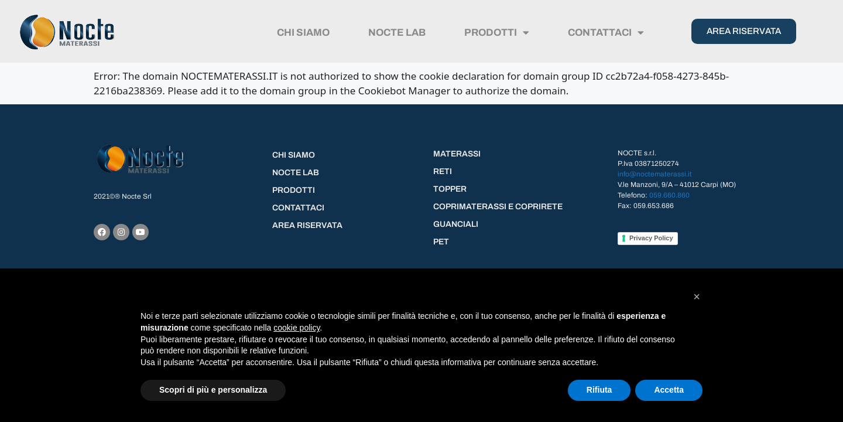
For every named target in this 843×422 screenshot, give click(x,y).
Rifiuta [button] (599, 389)
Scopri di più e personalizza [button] (213, 389)
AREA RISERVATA (307, 225)
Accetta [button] (669, 389)
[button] (696, 296)
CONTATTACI (606, 32)
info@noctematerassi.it (655, 174)
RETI (442, 171)
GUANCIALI (455, 224)
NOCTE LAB (397, 32)
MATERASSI (457, 153)
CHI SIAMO (303, 32)
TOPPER (450, 189)
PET (441, 241)
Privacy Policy (651, 237)
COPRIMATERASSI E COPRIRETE (498, 206)
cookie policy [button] (296, 327)
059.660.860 (669, 195)
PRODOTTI (496, 32)
